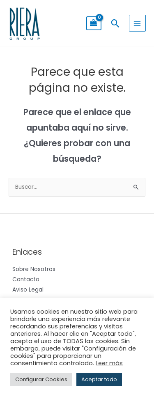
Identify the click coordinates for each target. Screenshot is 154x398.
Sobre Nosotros (33, 269)
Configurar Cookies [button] (41, 379)
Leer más (109, 363)
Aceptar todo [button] (99, 379)
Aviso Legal (28, 290)
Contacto (25, 279)
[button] (115, 23)
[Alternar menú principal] (137, 23)
